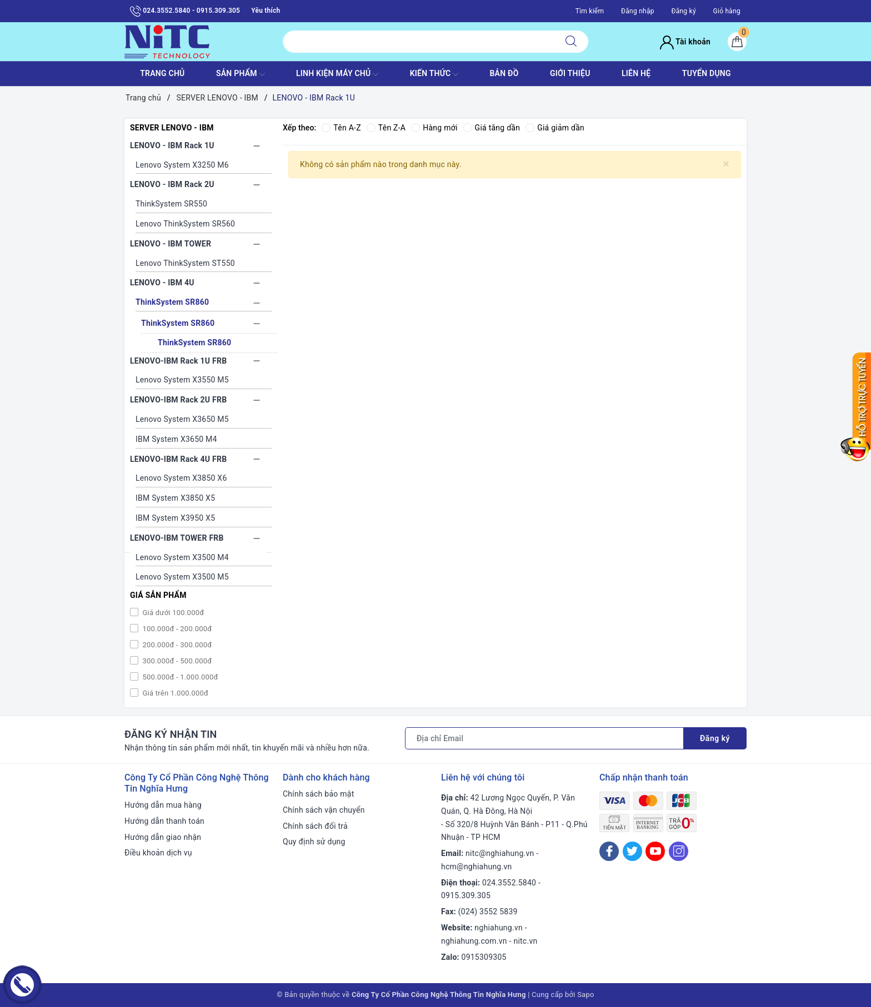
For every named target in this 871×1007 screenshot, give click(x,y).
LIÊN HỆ (636, 73)
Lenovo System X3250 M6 (182, 164)
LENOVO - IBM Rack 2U (172, 184)
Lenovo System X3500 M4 (182, 557)
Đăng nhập (637, 11)
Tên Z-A (386, 127)
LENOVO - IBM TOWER (170, 243)
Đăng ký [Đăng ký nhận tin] (715, 738)
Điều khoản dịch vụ (158, 852)
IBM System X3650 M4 (176, 439)
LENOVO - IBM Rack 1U (172, 145)
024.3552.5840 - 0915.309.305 (185, 11)
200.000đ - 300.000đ (176, 645)
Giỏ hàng (726, 11)
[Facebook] (609, 851)
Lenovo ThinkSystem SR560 (185, 223)
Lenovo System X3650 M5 (182, 419)
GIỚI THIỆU (570, 73)
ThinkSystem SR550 (171, 203)
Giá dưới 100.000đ (172, 612)
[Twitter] (632, 851)
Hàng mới (434, 127)
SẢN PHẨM (240, 74)
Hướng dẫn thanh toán (164, 821)
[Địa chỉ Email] (544, 738)
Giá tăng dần (491, 127)
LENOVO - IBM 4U (162, 282)
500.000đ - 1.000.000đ (179, 677)
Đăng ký (683, 11)
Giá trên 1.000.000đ (174, 693)
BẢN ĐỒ (503, 73)
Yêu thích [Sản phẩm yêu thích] (265, 10)
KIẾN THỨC (434, 74)
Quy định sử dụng (314, 841)
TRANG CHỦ (162, 73)
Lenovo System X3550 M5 (182, 379)
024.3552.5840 (509, 882)
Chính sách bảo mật (318, 793)
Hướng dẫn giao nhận (162, 837)
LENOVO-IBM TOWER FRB (177, 537)
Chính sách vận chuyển (324, 809)
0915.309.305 (465, 895)
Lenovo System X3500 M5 (182, 576)
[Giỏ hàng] (737, 41)
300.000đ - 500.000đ (176, 661)
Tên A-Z (341, 127)
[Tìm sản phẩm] (418, 42)
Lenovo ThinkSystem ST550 (185, 263)
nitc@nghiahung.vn (499, 853)
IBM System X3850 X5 (175, 498)
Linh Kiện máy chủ (337, 74)
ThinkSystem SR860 (172, 302)
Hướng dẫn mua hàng (163, 804)
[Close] (726, 164)
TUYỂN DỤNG (706, 73)
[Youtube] (655, 851)
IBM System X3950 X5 (175, 517)
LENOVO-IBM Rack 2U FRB (178, 399)
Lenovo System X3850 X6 (181, 478)
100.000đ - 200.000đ (176, 629)
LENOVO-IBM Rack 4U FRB (178, 459)
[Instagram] (678, 851)
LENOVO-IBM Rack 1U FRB (178, 360)
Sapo (585, 994)
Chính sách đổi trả (315, 826)
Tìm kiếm (589, 11)
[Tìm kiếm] (571, 42)
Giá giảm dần (554, 127)
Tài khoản (685, 41)
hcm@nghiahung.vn (476, 866)
